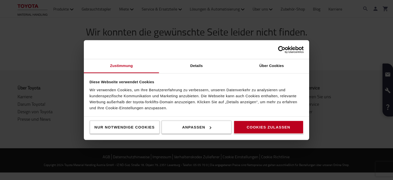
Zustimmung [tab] (121, 66)
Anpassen (196, 127)
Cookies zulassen (268, 127)
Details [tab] (196, 66)
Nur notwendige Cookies (124, 127)
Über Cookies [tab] (271, 66)
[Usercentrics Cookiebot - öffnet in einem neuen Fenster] (282, 49)
